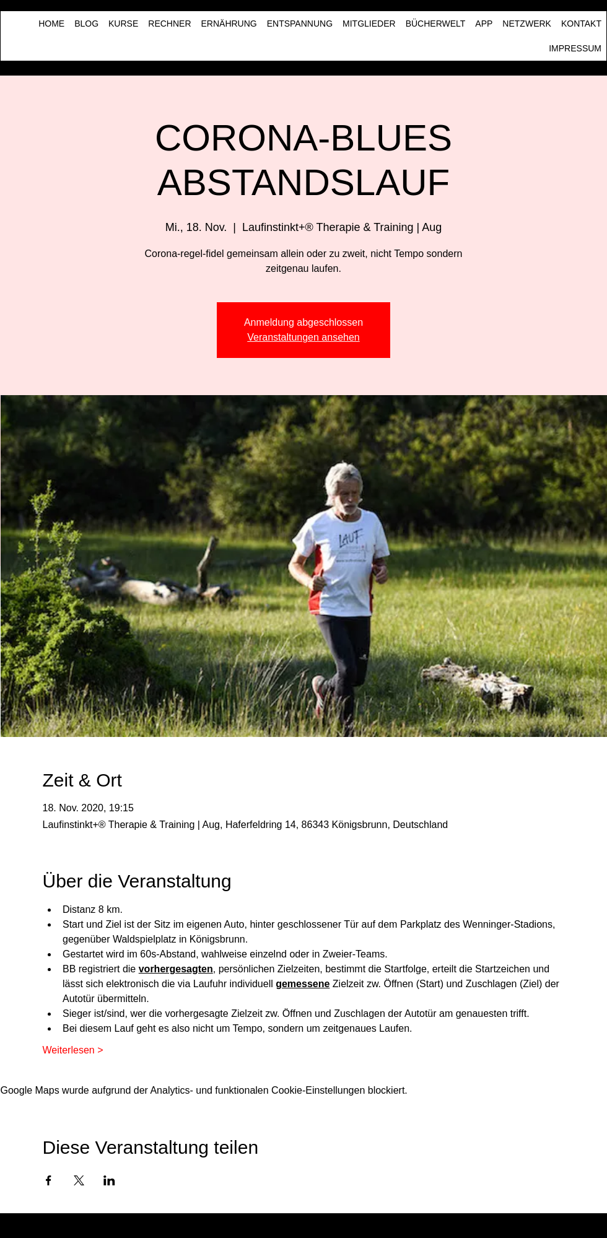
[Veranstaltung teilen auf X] (79, 1180)
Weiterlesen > (73, 1050)
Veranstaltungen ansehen (303, 337)
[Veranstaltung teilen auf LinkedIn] (109, 1180)
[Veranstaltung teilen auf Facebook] (49, 1180)
